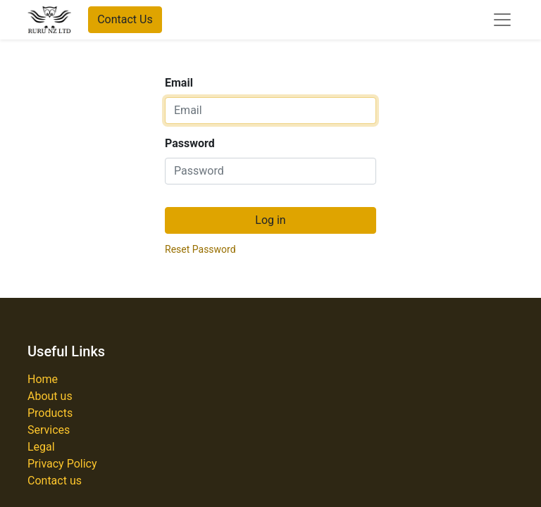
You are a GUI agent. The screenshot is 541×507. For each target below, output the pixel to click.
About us (50, 396)
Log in (270, 220)
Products (50, 413)
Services (48, 430)
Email (179, 82)
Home (42, 379)
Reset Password (200, 249)
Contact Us (125, 19)
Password (190, 143)
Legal (41, 446)
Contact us (54, 480)
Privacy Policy (62, 463)
